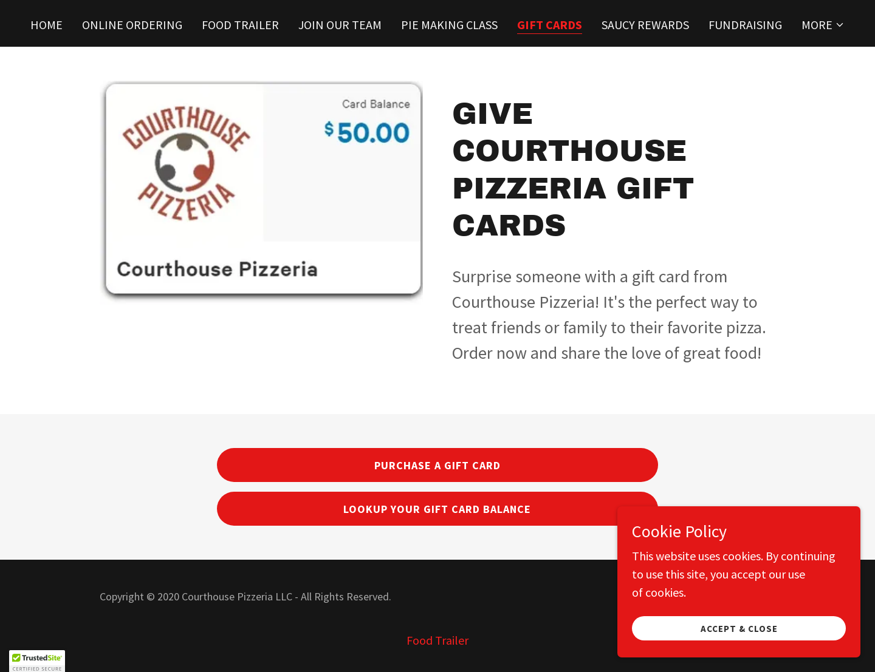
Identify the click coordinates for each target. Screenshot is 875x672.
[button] (823, 25)
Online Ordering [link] (132, 24)
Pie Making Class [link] (449, 24)
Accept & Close (739, 628)
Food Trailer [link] (240, 24)
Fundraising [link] (745, 24)
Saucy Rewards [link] (645, 24)
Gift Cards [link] (549, 25)
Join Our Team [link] (340, 24)
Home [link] (46, 24)
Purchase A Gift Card (437, 465)
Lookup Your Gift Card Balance (437, 509)
